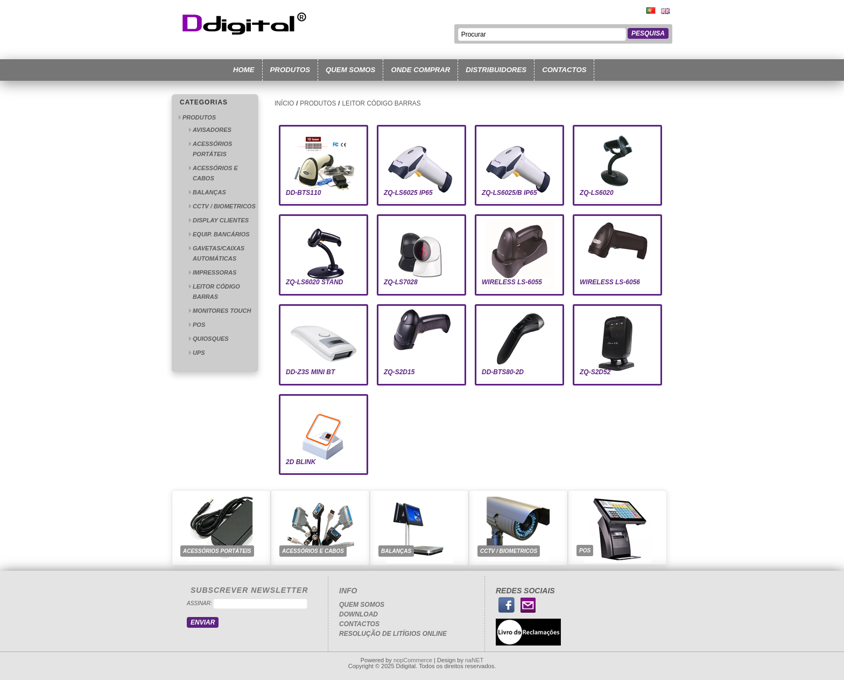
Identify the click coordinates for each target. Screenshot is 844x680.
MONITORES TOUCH (222, 310)
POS (199, 324)
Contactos (564, 70)
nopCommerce (412, 660)
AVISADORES (212, 130)
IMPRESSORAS (214, 272)
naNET (474, 660)
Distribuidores (496, 70)
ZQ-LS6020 (597, 193)
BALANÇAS (209, 192)
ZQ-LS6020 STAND (314, 282)
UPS (199, 352)
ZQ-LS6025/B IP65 (509, 193)
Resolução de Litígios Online (393, 633)
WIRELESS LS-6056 (610, 282)
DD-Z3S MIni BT (310, 372)
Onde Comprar (420, 70)
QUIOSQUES (211, 338)
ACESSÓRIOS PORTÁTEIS (217, 551)
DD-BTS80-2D (503, 372)
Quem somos (350, 70)
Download (358, 614)
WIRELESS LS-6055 (512, 282)
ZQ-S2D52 (595, 372)
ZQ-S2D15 (399, 372)
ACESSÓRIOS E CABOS (313, 551)
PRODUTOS (199, 117)
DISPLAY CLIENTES (221, 220)
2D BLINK (300, 462)
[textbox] (542, 34)
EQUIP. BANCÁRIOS (221, 234)
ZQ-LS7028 (401, 282)
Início (284, 103)
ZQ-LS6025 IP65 (408, 193)
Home (244, 70)
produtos (290, 70)
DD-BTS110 (303, 193)
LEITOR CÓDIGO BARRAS (381, 103)
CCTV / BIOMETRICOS (224, 206)
